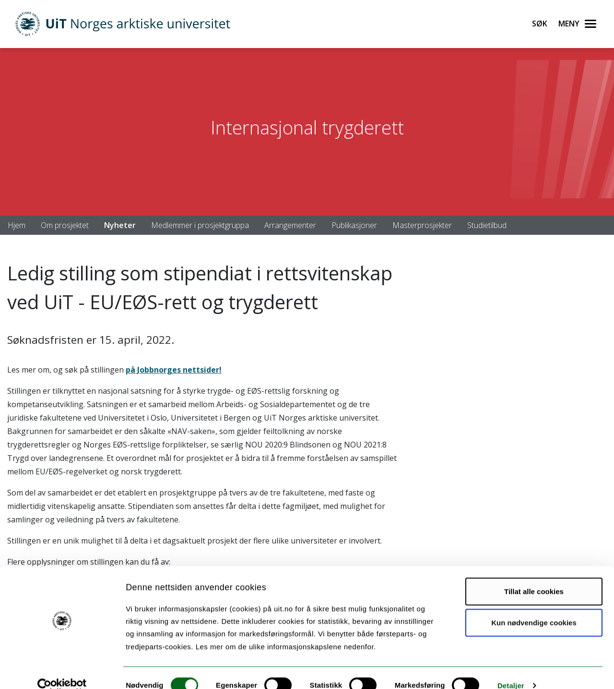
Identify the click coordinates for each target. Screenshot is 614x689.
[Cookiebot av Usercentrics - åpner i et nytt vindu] (62, 670)
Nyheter (120, 225)
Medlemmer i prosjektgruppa (200, 225)
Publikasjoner (354, 225)
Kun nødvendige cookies (534, 607)
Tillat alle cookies (534, 575)
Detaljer (510, 670)
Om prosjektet (65, 225)
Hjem (16, 225)
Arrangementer (290, 225)
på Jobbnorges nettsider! (174, 369)
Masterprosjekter (422, 225)
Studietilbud (487, 225)
